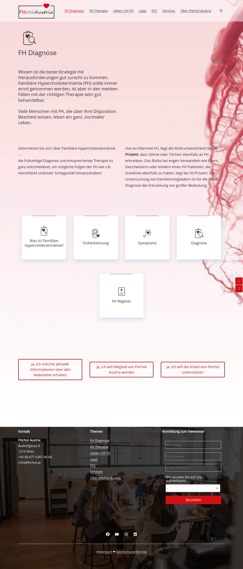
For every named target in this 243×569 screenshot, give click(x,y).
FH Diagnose (74, 11)
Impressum (104, 552)
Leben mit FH (123, 11)
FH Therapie (98, 11)
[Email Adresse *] (193, 468)
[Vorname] (193, 445)
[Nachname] (193, 456)
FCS (154, 11)
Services (169, 11)
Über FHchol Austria (196, 11)
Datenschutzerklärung (131, 552)
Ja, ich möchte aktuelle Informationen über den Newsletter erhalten (50, 369)
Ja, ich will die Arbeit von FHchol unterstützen (192, 369)
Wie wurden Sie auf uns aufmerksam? (184, 478)
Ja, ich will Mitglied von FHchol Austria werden (121, 369)
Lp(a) (142, 11)
